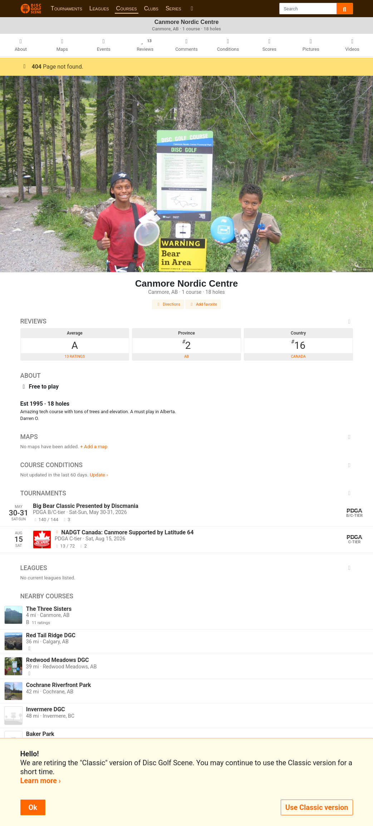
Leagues (99, 8)
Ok (33, 807)
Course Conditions (186, 465)
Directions (168, 304)
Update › (99, 475)
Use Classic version (316, 807)
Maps (186, 436)
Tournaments (66, 8)
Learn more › (40, 780)
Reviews (186, 321)
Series (173, 8)
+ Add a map (93, 446)
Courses (126, 8)
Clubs (151, 8)
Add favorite (203, 304)
